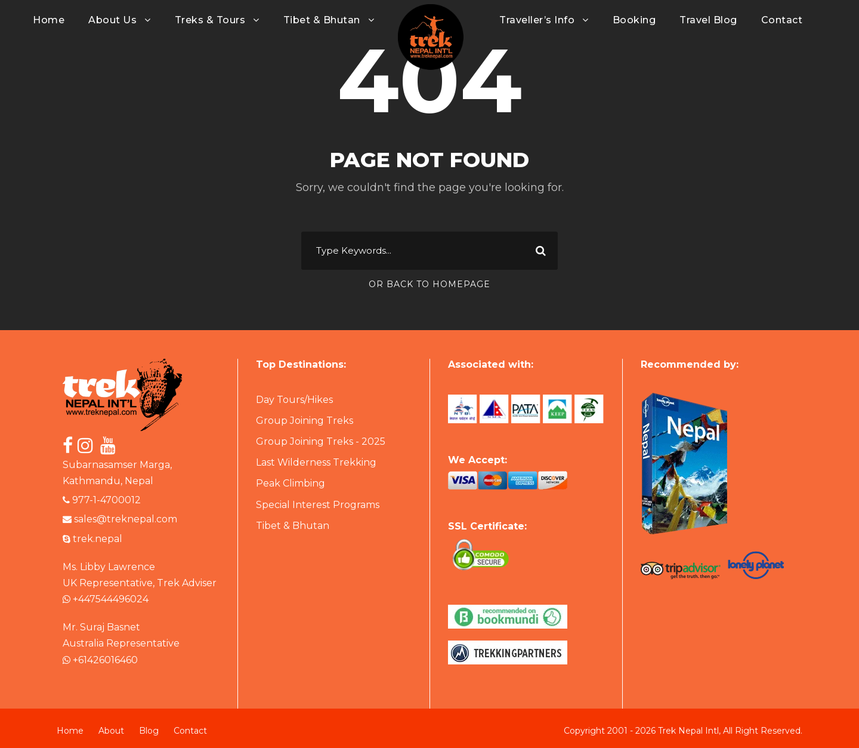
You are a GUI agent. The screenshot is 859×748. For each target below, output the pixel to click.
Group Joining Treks (304, 420)
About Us (112, 20)
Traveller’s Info (536, 20)
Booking (634, 20)
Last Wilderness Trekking (316, 462)
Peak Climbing (290, 483)
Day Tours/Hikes (294, 399)
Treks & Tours (210, 20)
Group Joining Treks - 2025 (320, 441)
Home (48, 20)
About (111, 730)
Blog (149, 730)
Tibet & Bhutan (321, 20)
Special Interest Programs (317, 504)
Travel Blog (708, 20)
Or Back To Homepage (429, 284)
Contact (782, 20)
